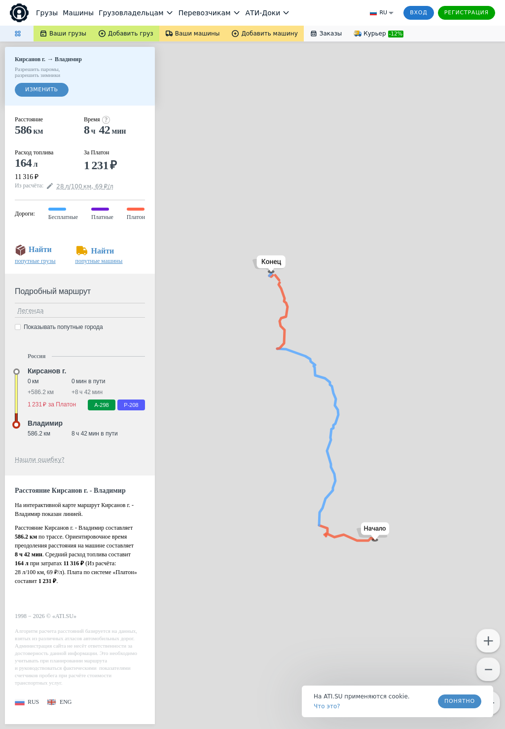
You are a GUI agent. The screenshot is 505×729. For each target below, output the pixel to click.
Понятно (459, 701)
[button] (373, 531)
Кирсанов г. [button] (47, 370)
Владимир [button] (45, 423)
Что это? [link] (327, 706)
